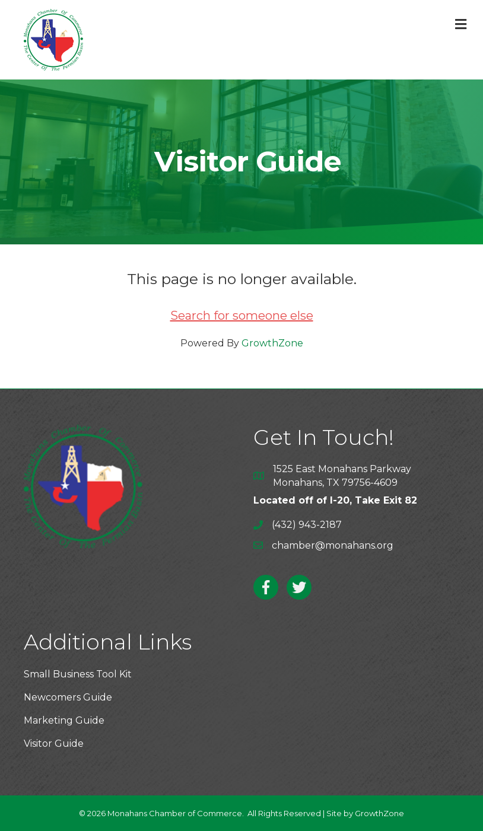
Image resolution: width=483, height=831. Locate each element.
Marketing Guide (64, 720)
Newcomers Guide (68, 697)
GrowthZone (272, 343)
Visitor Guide (54, 743)
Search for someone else (241, 315)
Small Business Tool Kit (78, 674)
